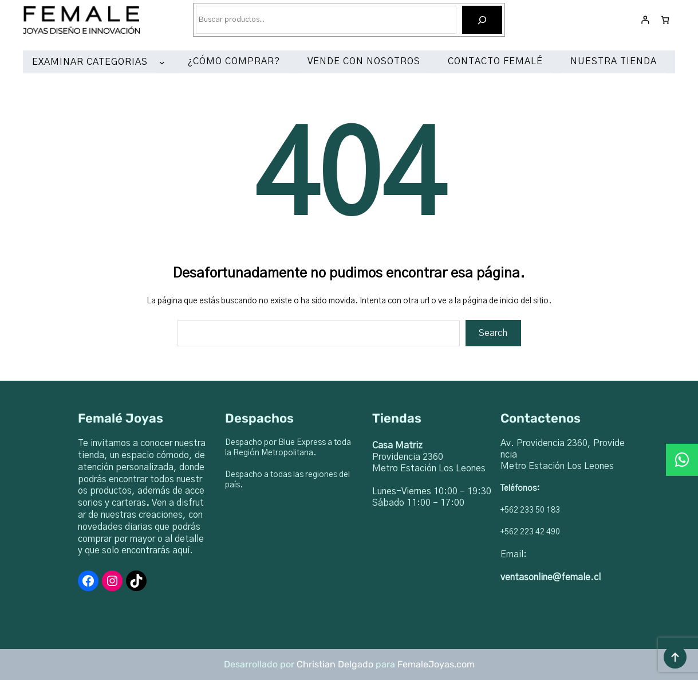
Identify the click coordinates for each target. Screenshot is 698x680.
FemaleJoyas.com (436, 664)
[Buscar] (482, 20)
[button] (682, 460)
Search (493, 333)
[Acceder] (645, 20)
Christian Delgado (335, 664)
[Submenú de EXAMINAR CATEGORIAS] (164, 62)
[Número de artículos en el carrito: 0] (665, 20)
